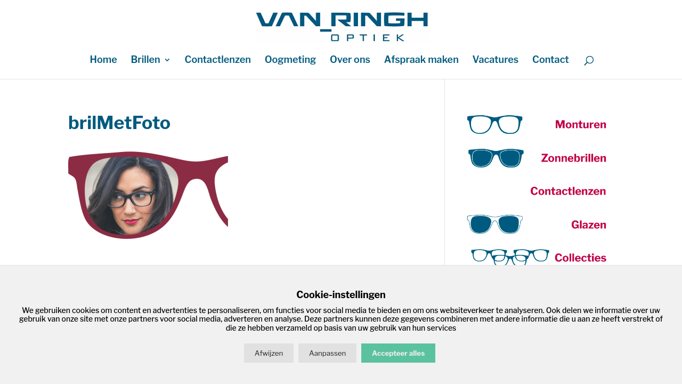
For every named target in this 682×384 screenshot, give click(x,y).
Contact (550, 60)
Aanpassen (327, 353)
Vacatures (496, 60)
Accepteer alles (398, 353)
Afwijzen (269, 353)
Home (103, 60)
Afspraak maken (421, 60)
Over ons (350, 60)
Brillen (145, 60)
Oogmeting (290, 60)
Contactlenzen (218, 60)
